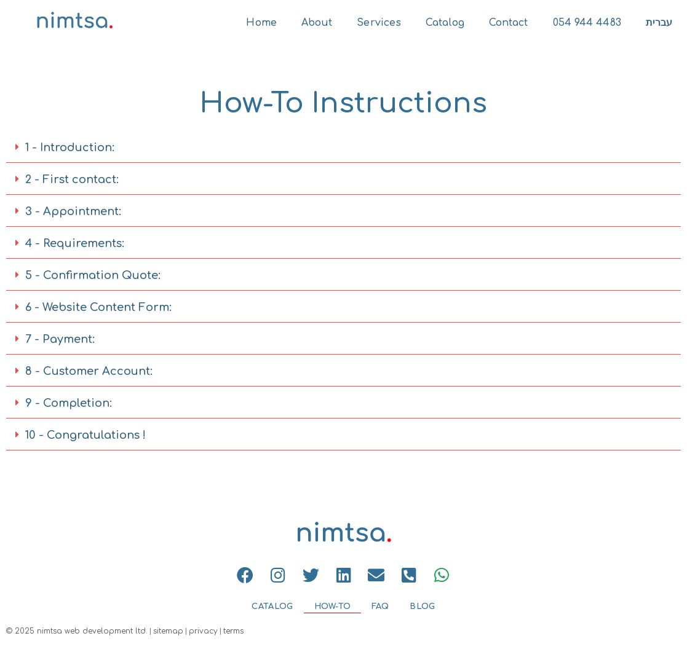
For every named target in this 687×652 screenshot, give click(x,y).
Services (379, 22)
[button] (343, 148)
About (317, 22)
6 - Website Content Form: (98, 307)
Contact (508, 22)
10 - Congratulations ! (85, 435)
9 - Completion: (68, 403)
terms (233, 631)
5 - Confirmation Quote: (93, 275)
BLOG (422, 606)
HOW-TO (332, 606)
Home (261, 22)
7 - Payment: (60, 339)
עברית (659, 22)
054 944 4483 (587, 22)
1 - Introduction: (69, 147)
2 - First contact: (72, 179)
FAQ (380, 606)
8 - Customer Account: (89, 371)
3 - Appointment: (73, 211)
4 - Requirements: (74, 243)
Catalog (445, 22)
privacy (203, 631)
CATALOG (272, 606)
